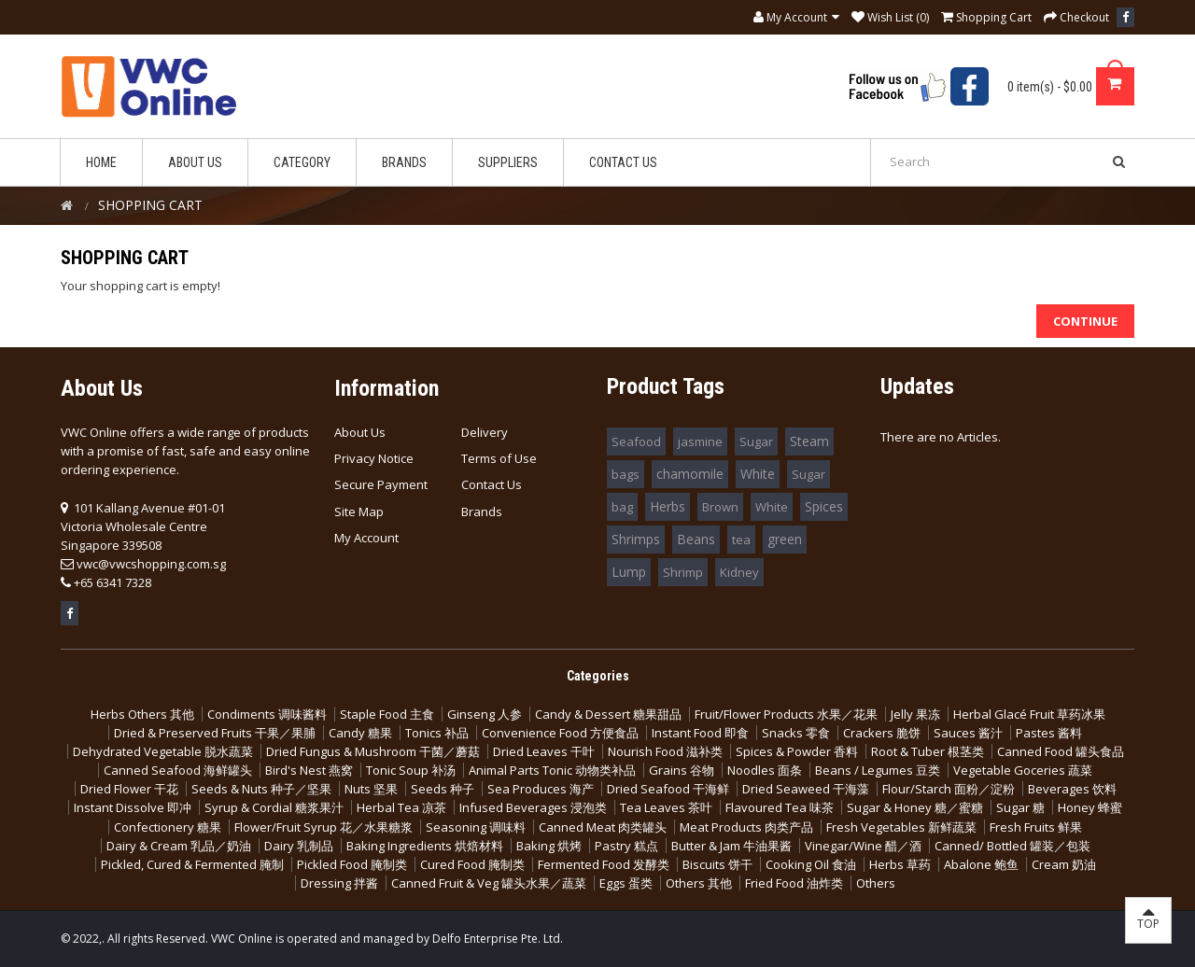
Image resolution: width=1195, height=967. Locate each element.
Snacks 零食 (796, 732)
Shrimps (636, 539)
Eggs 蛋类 (626, 883)
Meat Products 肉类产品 (746, 827)
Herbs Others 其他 (142, 714)
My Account (366, 537)
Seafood (636, 441)
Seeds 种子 (442, 788)
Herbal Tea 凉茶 (401, 807)
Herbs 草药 (900, 864)
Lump (629, 572)
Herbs (667, 506)
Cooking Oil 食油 (811, 864)
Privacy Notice (374, 458)
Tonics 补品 (437, 732)
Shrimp (683, 572)
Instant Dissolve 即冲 (132, 807)
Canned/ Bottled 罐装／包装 (1012, 845)
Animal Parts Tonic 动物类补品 (552, 770)
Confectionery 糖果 (167, 827)
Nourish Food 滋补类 (665, 751)
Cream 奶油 (1064, 864)
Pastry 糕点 (626, 845)
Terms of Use (499, 458)
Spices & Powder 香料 (797, 751)
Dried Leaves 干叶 (544, 751)
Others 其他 (699, 883)
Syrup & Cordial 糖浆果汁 (274, 807)
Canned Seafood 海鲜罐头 (178, 770)
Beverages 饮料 (1072, 788)
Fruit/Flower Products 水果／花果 (786, 714)
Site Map (359, 511)
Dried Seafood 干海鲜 (668, 788)
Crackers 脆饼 (882, 732)
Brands (481, 511)
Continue (1085, 321)
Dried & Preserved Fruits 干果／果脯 (215, 732)
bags (626, 474)
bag (622, 506)
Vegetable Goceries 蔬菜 (1022, 770)
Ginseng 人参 (484, 714)
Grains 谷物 (681, 770)
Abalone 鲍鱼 (981, 864)
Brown (720, 506)
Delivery (484, 432)
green (784, 539)
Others (875, 883)
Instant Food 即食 (700, 732)
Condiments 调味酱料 (267, 714)
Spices (824, 506)
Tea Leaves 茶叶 (666, 807)
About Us (360, 432)
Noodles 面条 (764, 770)
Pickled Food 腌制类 (352, 864)
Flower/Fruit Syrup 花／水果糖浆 (323, 827)
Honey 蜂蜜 (1090, 807)
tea (741, 539)
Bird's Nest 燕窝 (309, 770)
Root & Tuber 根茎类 (927, 751)
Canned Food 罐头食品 (1060, 751)
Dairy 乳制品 (298, 845)
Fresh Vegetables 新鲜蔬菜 (901, 827)
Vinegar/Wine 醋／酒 (863, 845)
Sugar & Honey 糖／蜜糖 (915, 807)
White (757, 474)
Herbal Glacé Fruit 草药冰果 (1029, 714)
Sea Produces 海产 (540, 788)
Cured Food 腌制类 (472, 864)
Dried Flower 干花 (129, 788)
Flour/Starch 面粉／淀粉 (948, 788)
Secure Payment (381, 484)
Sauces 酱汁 (968, 732)
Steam (809, 441)
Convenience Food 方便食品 (560, 732)
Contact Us (491, 484)
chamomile (690, 474)
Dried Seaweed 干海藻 (805, 788)
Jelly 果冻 (915, 714)
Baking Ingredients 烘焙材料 (424, 845)
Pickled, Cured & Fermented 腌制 (192, 864)
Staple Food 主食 (387, 714)
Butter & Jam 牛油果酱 (731, 845)
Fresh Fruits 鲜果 (1036, 827)
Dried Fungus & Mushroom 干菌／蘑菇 (373, 751)
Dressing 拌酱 (339, 883)
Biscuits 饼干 (717, 864)
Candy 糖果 (360, 732)
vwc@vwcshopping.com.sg (151, 563)
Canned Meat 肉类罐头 (603, 827)
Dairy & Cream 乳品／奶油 (178, 845)
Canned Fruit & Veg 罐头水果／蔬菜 (488, 883)
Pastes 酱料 (1049, 732)
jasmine (700, 441)
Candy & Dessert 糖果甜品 (608, 714)
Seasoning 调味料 (476, 827)
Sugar (756, 441)
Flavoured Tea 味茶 (779, 807)
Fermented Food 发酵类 (603, 864)
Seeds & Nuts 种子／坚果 (261, 788)
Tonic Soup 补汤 (411, 770)
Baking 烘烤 (549, 845)
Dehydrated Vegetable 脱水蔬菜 (163, 751)
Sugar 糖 (1020, 807)
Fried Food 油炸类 (794, 883)
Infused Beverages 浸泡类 (533, 807)
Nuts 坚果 (371, 788)
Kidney (739, 572)
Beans (696, 539)
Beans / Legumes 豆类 (877, 770)
